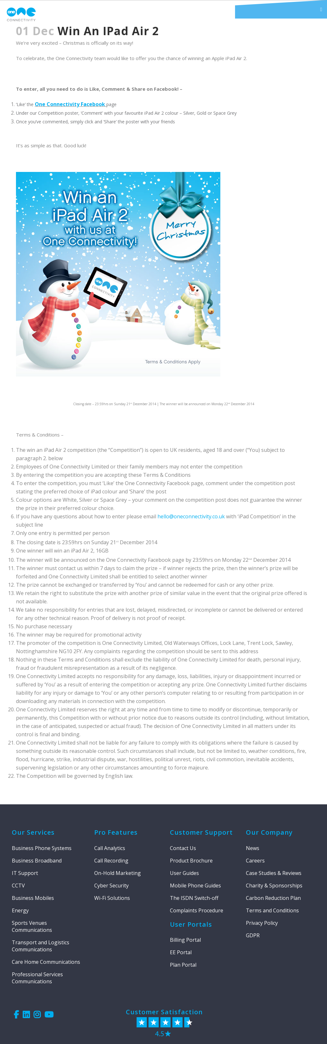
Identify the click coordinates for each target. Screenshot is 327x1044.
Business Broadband (37, 860)
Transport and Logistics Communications (40, 946)
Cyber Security (111, 885)
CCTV (18, 885)
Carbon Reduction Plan (273, 897)
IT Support (25, 873)
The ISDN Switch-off (194, 897)
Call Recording (111, 860)
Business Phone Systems (42, 848)
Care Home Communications (46, 961)
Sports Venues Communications (32, 926)
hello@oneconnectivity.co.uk (191, 516)
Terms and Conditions (272, 910)
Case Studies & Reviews (273, 873)
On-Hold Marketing (117, 873)
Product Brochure (191, 860)
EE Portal (181, 952)
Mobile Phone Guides (195, 885)
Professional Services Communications (37, 978)
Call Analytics (109, 848)
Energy (20, 910)
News (252, 848)
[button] (281, 9)
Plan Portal (183, 964)
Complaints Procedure (196, 910)
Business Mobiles (33, 897)
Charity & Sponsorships (274, 885)
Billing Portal (185, 939)
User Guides (184, 873)
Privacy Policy (262, 922)
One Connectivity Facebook (70, 104)
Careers (255, 860)
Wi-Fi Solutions (112, 897)
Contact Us (183, 848)
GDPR (253, 935)
